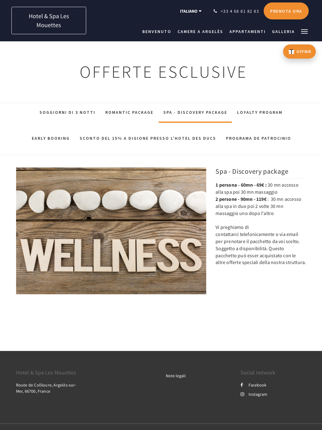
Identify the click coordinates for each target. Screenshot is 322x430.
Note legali (176, 375)
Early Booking (51, 138)
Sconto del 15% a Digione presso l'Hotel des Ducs (148, 138)
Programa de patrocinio (258, 138)
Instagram (253, 394)
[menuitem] (158, 31)
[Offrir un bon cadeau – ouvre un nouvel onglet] (299, 51)
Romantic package (129, 112)
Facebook (253, 385)
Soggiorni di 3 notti (67, 112)
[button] (304, 31)
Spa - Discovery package (195, 112)
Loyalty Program (259, 112)
